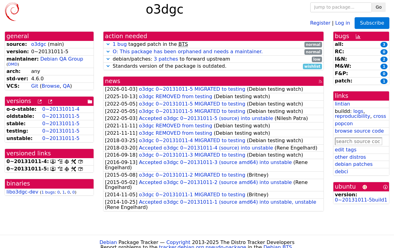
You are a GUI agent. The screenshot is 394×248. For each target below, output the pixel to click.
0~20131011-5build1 (361, 200)
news (112, 81)
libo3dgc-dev (22, 192)
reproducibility (352, 116)
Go (379, 7)
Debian (108, 242)
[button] (108, 44)
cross (379, 116)
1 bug (120, 44)
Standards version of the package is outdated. (213, 66)
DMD (13, 64)
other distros (350, 157)
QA (66, 86)
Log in (342, 23)
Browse (51, 86)
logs (358, 111)
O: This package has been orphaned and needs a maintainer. (188, 51)
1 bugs (47, 192)
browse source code (359, 131)
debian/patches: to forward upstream (213, 59)
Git (34, 86)
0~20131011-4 (60, 109)
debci (341, 171)
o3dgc (38, 44)
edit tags (345, 150)
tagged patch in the (213, 44)
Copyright (178, 242)
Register (320, 23)
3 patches (166, 59)
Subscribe (372, 23)
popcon (344, 123)
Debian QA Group (61, 59)
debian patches (354, 164)
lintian (342, 104)
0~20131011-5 (60, 116)
